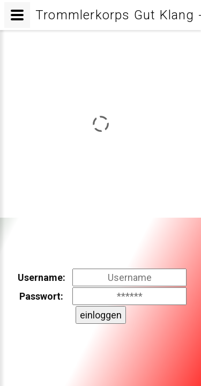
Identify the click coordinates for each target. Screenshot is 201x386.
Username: (41, 277)
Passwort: (41, 296)
